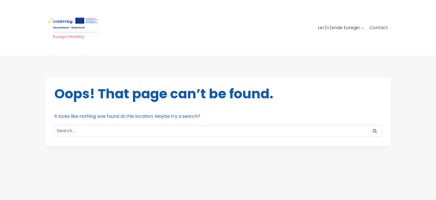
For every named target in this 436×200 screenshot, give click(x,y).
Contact (379, 27)
